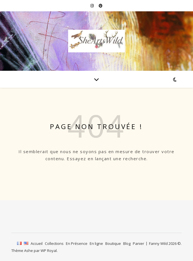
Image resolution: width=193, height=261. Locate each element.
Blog (127, 243)
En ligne (96, 243)
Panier (138, 243)
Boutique (113, 243)
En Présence (76, 243)
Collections (54, 243)
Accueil (37, 243)
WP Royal (49, 250)
